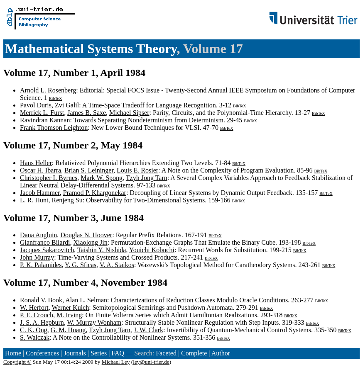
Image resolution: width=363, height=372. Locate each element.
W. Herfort (34, 307)
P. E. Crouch (36, 315)
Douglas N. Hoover (86, 234)
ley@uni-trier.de (151, 362)
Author (220, 353)
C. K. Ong (33, 329)
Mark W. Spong (102, 177)
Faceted (166, 353)
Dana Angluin (38, 234)
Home (13, 353)
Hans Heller (36, 162)
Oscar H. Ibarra (40, 170)
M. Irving (69, 315)
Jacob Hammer (40, 192)
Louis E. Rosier (137, 170)
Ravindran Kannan (45, 120)
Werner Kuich (70, 307)
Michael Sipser (129, 112)
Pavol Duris (36, 105)
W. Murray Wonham (94, 322)
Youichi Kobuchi (151, 249)
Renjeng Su (67, 200)
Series (99, 353)
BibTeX (55, 98)
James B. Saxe (86, 112)
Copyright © (17, 362)
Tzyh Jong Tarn (146, 177)
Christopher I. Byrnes (48, 177)
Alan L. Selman (86, 300)
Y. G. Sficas (80, 264)
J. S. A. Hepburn (42, 322)
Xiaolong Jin (90, 242)
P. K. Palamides (40, 264)
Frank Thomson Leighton (54, 127)
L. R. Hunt (34, 200)
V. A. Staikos (117, 264)
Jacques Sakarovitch (47, 249)
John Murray (37, 257)
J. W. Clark (148, 329)
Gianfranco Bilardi (45, 242)
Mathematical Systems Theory (91, 48)
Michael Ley (116, 362)
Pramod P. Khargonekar (94, 192)
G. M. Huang (68, 329)
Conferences (42, 353)
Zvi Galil (67, 105)
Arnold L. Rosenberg (48, 90)
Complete (194, 353)
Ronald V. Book (41, 300)
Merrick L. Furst (42, 112)
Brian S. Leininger (88, 170)
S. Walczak (34, 337)
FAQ (117, 353)
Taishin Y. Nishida (101, 249)
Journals (75, 353)
